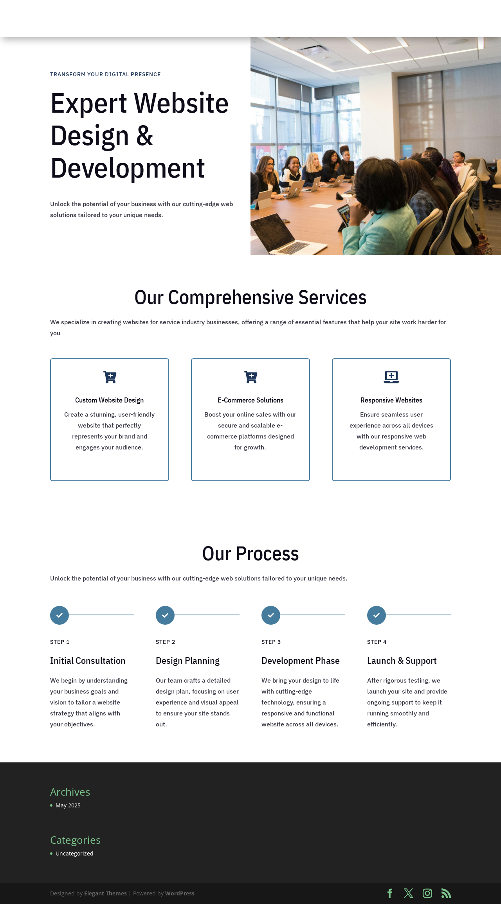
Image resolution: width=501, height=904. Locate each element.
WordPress (180, 893)
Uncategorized (75, 853)
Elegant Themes (105, 893)
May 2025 (68, 805)
